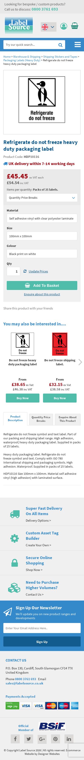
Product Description (15, 418)
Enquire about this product (42, 294)
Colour (11, 246)
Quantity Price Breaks (42, 198)
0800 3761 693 (45, 9)
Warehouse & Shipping (27, 56)
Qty (9, 263)
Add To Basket (42, 285)
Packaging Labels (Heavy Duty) (21, 60)
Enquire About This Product (68, 418)
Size (9, 228)
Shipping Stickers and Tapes (60, 56)
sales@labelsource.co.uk (24, 683)
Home (7, 56)
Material (12, 210)
